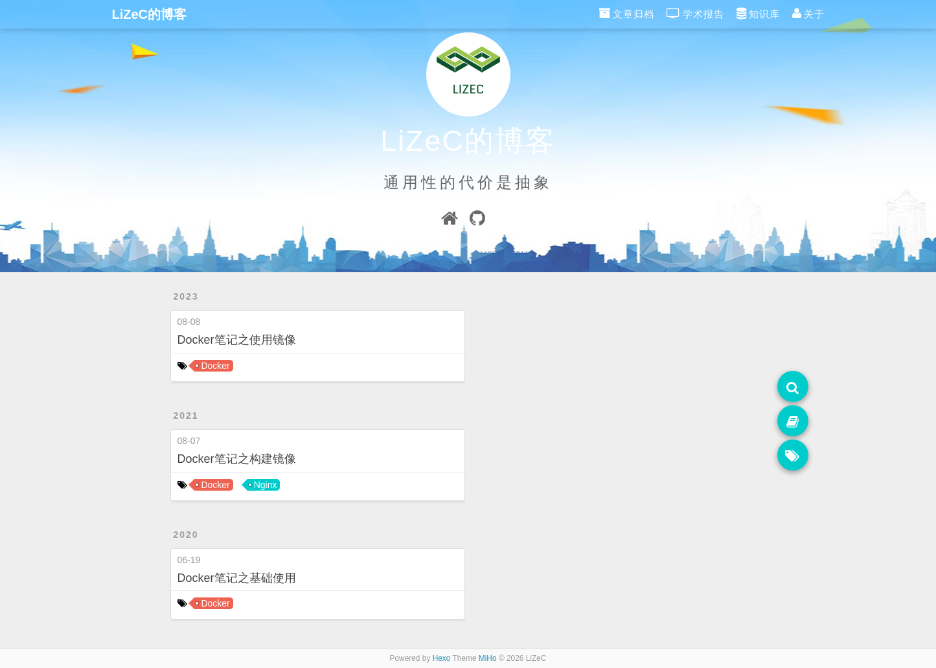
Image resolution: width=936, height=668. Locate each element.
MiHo (488, 658)
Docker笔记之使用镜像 (236, 339)
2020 (186, 534)
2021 (186, 415)
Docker (215, 366)
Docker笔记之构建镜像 (236, 458)
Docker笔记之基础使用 (236, 578)
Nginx (265, 485)
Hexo (442, 658)
